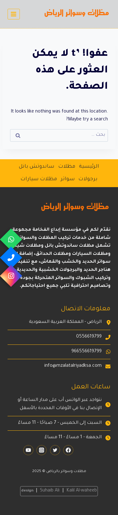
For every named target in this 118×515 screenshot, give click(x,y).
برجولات (88, 179)
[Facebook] (68, 450)
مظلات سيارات (38, 179)
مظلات (66, 167)
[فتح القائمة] (14, 14)
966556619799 (86, 351)
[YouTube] (28, 450)
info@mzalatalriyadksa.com (73, 366)
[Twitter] (55, 450)
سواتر (68, 179)
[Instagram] (42, 450)
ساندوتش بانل (36, 167)
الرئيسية (89, 167)
